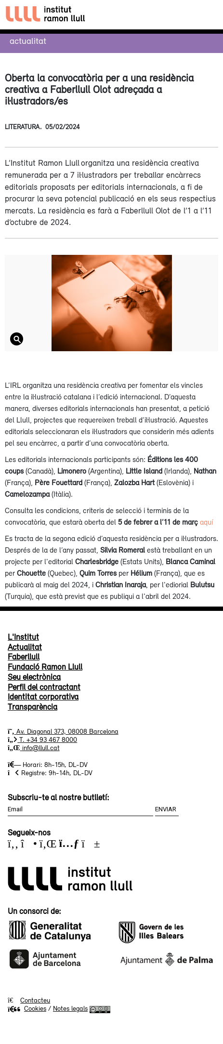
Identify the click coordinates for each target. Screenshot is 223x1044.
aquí (206, 521)
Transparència (32, 707)
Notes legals (70, 1008)
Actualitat (28, 40)
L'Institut (23, 637)
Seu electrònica (34, 677)
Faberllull (23, 656)
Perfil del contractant (44, 687)
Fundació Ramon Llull (45, 667)
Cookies (27, 1008)
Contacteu (35, 1000)
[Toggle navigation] (207, 14)
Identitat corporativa (43, 696)
